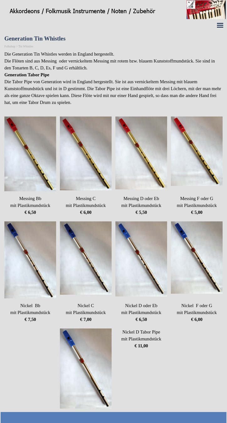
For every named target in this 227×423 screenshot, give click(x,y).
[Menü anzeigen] (220, 25)
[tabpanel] (113, 82)
